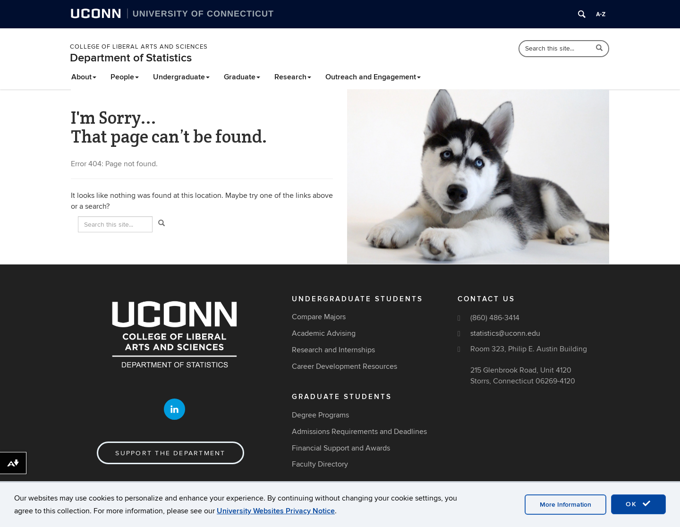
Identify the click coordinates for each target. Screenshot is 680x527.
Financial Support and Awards (341, 448)
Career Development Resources (344, 366)
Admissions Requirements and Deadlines (359, 431)
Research (292, 77)
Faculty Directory (320, 464)
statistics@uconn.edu (505, 333)
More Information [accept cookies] (565, 505)
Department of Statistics (131, 58)
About (83, 77)
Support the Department (170, 453)
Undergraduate (181, 77)
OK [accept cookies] (638, 504)
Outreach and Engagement (373, 77)
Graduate (242, 77)
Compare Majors (319, 317)
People (124, 77)
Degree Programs (320, 415)
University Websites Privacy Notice (276, 511)
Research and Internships (333, 350)
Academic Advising (324, 333)
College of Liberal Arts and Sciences (139, 47)
